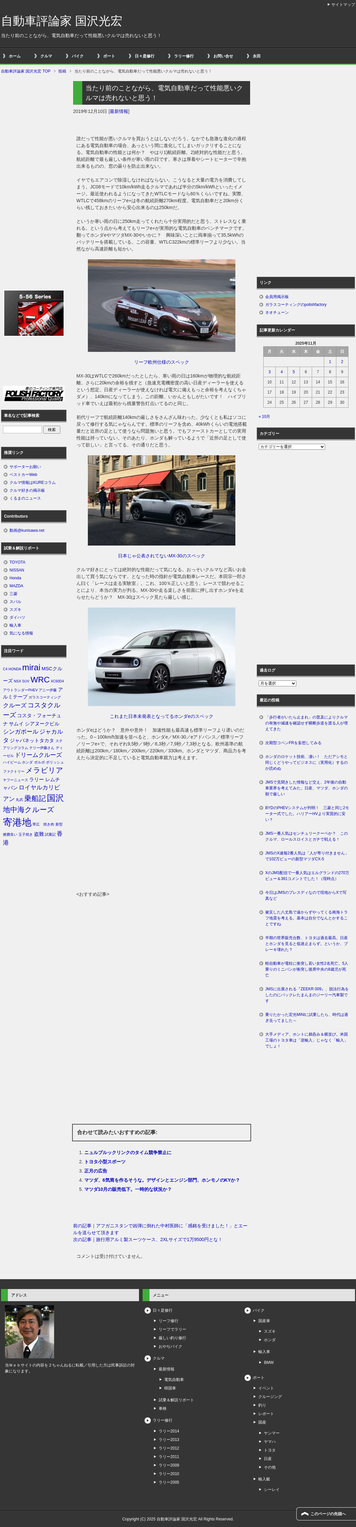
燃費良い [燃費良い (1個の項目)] (10, 834)
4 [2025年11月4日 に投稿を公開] (282, 372)
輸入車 (15, 625)
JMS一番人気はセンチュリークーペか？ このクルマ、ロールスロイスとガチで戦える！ (306, 836)
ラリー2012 (169, 1448)
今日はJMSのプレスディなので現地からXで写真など (305, 895)
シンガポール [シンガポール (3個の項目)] (20, 731)
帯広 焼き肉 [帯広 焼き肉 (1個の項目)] (43, 824)
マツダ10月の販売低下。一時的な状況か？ (128, 1189)
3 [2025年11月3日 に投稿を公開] (269, 372)
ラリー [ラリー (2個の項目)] (36, 779)
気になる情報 (21, 633)
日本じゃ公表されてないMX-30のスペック (161, 555)
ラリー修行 (184, 56)
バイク (78, 56)
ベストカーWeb (23, 474)
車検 (163, 1408)
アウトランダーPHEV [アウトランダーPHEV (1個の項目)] (20, 690)
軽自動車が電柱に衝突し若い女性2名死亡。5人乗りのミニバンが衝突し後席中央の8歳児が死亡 (306, 969)
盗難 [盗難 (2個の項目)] (39, 834)
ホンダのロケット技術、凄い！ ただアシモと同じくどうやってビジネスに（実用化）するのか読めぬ (306, 762)
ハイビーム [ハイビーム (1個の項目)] (12, 762)
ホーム (15, 56)
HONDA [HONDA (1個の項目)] (15, 669)
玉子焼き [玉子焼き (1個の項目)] (25, 834)
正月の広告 (95, 1170)
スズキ (15, 609)
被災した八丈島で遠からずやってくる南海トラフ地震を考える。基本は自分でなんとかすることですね (306, 918)
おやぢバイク (170, 1346)
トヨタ (270, 1450)
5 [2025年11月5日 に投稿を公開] (294, 372)
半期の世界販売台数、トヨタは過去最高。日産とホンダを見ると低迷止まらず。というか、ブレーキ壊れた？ (306, 944)
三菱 (13, 593)
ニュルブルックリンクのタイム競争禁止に (127, 1152)
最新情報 (119, 111)
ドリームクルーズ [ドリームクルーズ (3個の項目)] (38, 755)
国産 (262, 1422)
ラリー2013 (169, 1439)
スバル (15, 601)
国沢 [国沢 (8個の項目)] (55, 798)
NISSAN (17, 570)
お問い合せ (223, 56)
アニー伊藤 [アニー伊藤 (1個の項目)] (48, 690)
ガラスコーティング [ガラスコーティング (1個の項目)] (45, 697)
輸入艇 (264, 1479)
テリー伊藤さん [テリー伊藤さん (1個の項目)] (41, 748)
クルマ (46, 56)
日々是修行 (144, 56)
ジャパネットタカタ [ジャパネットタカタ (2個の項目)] (32, 740)
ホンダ (270, 1340)
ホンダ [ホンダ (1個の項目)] (27, 762)
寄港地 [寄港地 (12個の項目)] (17, 822)
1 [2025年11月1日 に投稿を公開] (330, 361)
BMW (268, 1362)
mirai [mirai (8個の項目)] (31, 667)
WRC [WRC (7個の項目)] (39, 679)
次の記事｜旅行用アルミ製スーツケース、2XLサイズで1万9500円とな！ (148, 1239)
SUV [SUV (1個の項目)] (26, 681)
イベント (266, 1388)
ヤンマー (272, 1433)
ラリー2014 (169, 1431)
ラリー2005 (169, 1482)
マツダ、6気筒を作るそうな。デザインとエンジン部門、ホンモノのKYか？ (162, 1180)
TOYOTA (17, 562)
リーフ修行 (168, 1321)
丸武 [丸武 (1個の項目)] (19, 800)
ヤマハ (270, 1441)
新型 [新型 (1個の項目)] (59, 824)
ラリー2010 (169, 1474)
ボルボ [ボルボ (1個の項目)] (39, 762)
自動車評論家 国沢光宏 (61, 21)
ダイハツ (17, 617)
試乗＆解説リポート (176, 1400)
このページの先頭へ (328, 1514)
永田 (257, 56)
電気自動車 (174, 1379)
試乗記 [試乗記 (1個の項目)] (50, 834)
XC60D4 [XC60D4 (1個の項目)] (57, 681)
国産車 (264, 1321)
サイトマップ (343, 4)
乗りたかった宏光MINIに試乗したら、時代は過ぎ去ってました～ (306, 1017)
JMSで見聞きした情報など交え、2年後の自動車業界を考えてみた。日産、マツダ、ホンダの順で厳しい (306, 788)
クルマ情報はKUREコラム (33, 482)
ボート (109, 56)
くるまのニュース (25, 498)
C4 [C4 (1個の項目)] (5, 669)
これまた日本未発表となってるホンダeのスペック (161, 716)
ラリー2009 (169, 1465)
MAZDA (16, 586)
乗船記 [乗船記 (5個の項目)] (35, 798)
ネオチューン (277, 312)
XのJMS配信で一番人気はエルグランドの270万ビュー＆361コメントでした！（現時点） (307, 876)
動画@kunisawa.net (27, 530)
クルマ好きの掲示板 (27, 490)
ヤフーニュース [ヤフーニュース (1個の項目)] (15, 780)
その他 (270, 1467)
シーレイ (272, 1489)
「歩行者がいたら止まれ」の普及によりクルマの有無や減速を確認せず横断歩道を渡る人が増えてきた (306, 723)
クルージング (270, 1396)
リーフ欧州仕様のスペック (161, 362)
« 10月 (264, 416)
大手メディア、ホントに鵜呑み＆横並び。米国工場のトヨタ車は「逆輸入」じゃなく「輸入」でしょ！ (306, 1040)
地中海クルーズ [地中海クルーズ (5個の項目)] (28, 810)
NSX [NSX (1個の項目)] (17, 681)
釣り (262, 1405)
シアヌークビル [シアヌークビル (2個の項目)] (42, 723)
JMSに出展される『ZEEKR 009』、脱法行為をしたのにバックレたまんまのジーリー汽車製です (307, 995)
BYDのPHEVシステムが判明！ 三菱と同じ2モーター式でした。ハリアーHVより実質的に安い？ (307, 814)
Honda (15, 578)
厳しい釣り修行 (172, 1338)
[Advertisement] (161, 842)
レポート (266, 1413)
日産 (268, 1458)
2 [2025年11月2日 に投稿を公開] (342, 361)
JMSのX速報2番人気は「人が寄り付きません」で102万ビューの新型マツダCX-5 (307, 856)
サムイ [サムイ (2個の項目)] (16, 723)
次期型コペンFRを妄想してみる (293, 743)
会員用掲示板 (277, 296)
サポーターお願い (25, 466)
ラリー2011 (169, 1456)
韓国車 (170, 1388)
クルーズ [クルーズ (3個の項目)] (15, 705)
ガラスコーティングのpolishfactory (295, 304)
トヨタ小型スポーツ (105, 1161)
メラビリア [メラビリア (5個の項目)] (44, 770)
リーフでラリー (172, 1329)
